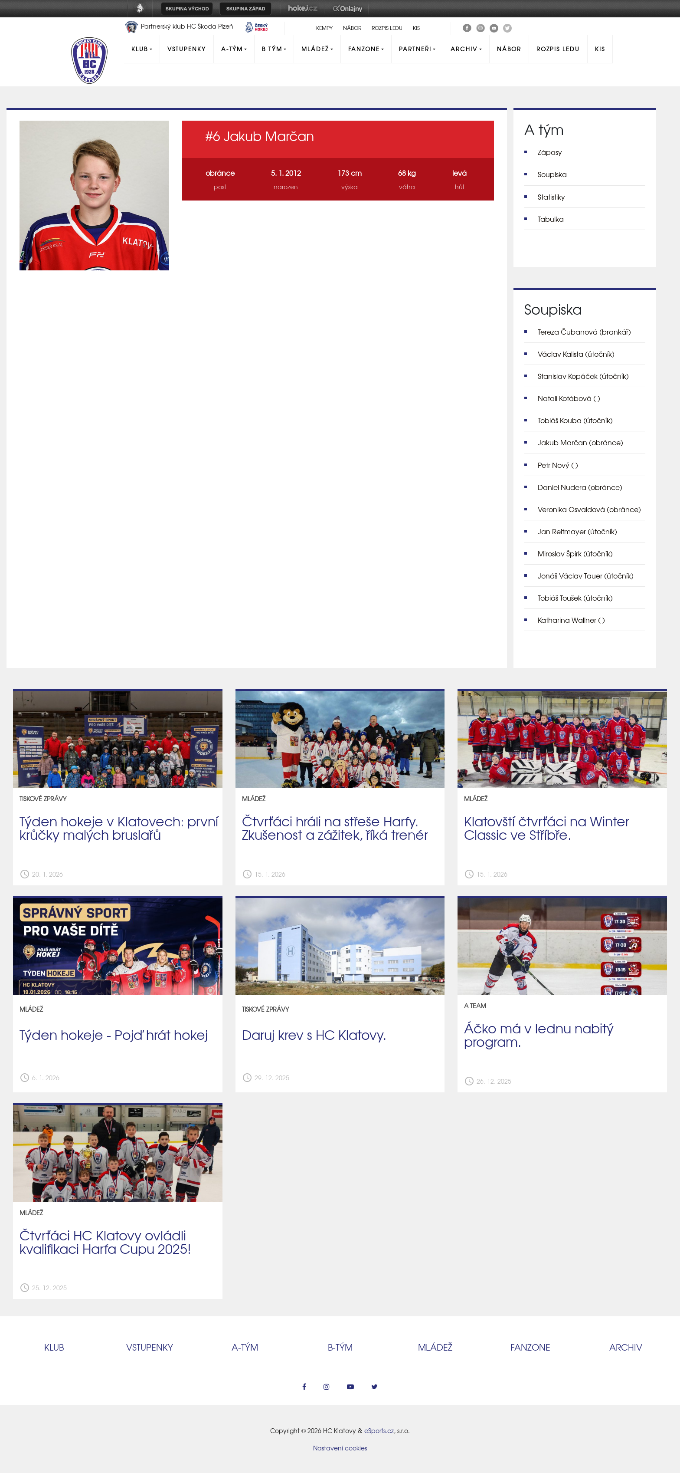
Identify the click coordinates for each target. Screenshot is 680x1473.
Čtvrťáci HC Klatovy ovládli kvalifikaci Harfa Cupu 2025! (105, 1241)
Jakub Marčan (580, 442)
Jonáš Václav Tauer (586, 575)
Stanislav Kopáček (583, 376)
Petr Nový (558, 465)
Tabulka (551, 219)
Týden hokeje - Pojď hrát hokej (114, 1034)
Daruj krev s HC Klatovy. (314, 1034)
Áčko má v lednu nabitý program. (539, 1034)
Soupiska (552, 174)
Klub (139, 49)
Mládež (315, 49)
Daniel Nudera (580, 487)
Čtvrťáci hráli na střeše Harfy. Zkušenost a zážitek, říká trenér (335, 827)
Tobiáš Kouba (575, 420)
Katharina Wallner (571, 620)
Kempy (324, 28)
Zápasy (550, 152)
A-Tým (232, 49)
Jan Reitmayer (577, 531)
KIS (416, 28)
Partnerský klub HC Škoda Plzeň (179, 26)
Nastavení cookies (340, 1447)
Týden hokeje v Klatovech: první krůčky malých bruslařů (119, 827)
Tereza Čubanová (584, 331)
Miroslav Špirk (575, 553)
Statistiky (551, 196)
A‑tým (245, 1347)
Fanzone (364, 49)
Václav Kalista (576, 354)
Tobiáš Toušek (575, 597)
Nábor (352, 28)
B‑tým (340, 1347)
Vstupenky (186, 49)
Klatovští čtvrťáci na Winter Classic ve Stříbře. (546, 827)
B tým (272, 49)
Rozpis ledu (387, 28)
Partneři (415, 49)
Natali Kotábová (569, 398)
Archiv (464, 49)
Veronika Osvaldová (589, 509)
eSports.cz (379, 1430)
